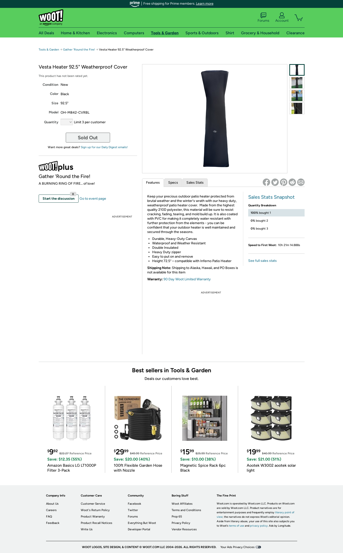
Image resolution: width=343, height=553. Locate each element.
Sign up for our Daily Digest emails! (104, 147)
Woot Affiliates (182, 503)
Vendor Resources (184, 529)
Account (282, 17)
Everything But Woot (142, 523)
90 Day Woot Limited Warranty (187, 279)
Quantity (51, 122)
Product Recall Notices (96, 523)
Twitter (133, 510)
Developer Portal (139, 529)
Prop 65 (177, 516)
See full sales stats (262, 261)
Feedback (52, 523)
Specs (173, 182)
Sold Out (88, 138)
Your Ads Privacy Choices (237, 547)
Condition (50, 85)
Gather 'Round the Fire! (79, 49)
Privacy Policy (181, 523)
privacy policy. (259, 525)
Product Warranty (93, 516)
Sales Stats (195, 182)
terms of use (236, 525)
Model (53, 112)
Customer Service (93, 503)
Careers (51, 510)
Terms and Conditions (186, 510)
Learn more (204, 3)
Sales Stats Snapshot (271, 197)
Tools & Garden (49, 49)
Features (153, 182)
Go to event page (93, 198)
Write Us (87, 529)
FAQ (49, 516)
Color (54, 94)
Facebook (134, 503)
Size (54, 103)
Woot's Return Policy (95, 510)
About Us (52, 503)
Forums (263, 17)
